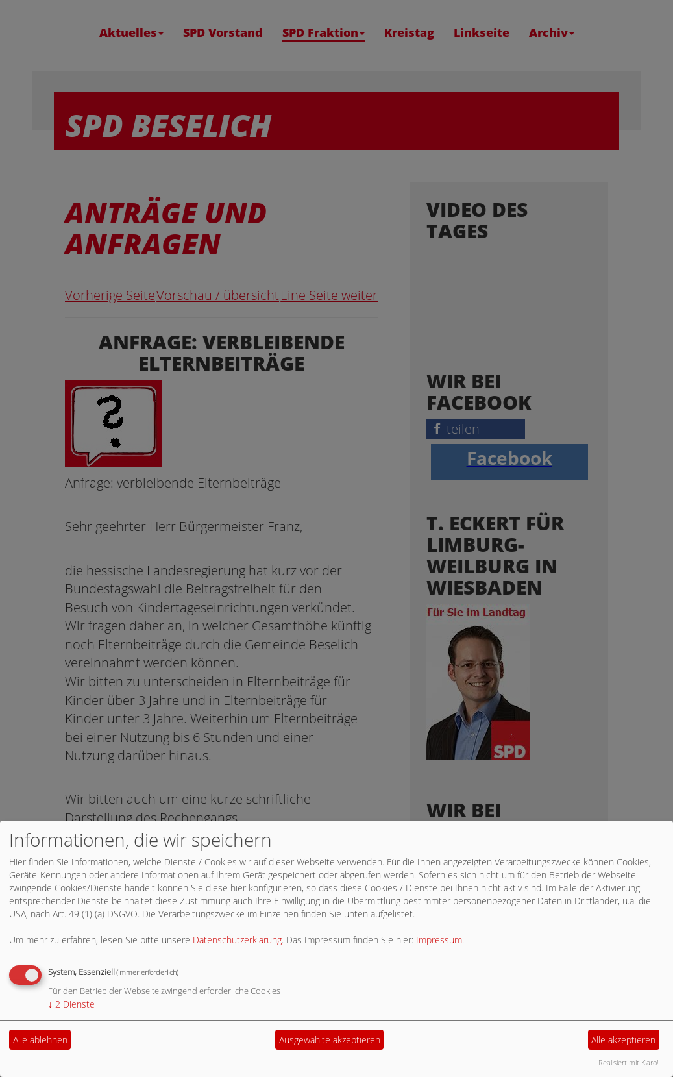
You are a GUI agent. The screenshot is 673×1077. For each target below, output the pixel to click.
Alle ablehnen (40, 1040)
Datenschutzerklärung (237, 940)
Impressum (439, 940)
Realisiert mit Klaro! (628, 1062)
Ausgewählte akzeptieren (329, 1040)
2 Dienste (71, 1004)
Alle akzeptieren (623, 1040)
